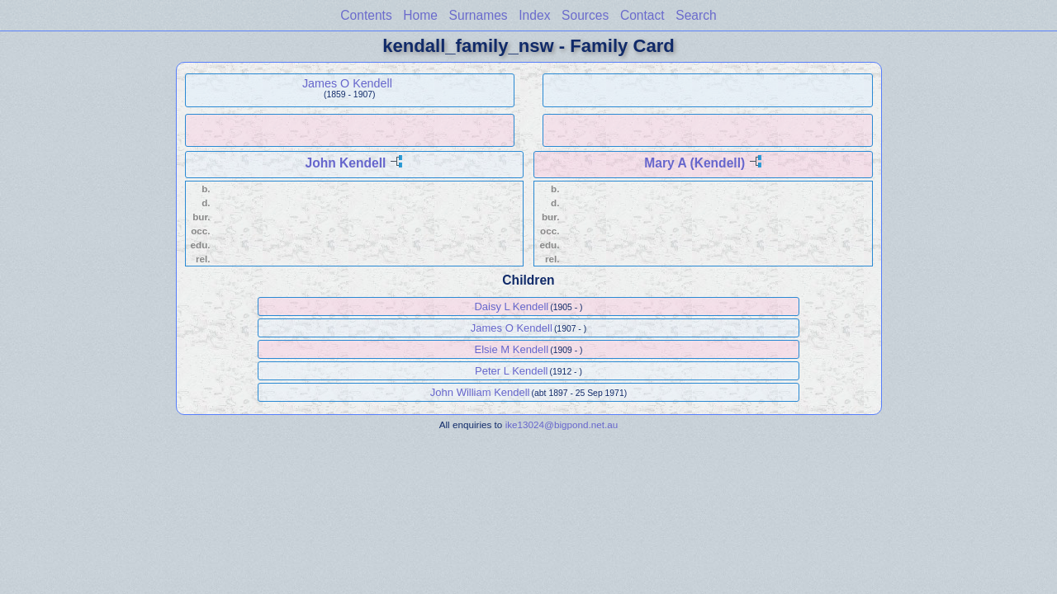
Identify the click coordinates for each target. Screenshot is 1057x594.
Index (534, 15)
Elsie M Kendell (512, 349)
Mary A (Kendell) (694, 163)
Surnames (478, 15)
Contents (365, 15)
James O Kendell (347, 83)
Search (695, 15)
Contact (642, 15)
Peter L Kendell (511, 371)
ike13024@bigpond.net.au (562, 424)
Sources (585, 15)
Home (420, 15)
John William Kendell (480, 392)
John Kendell (345, 163)
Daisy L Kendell (511, 306)
